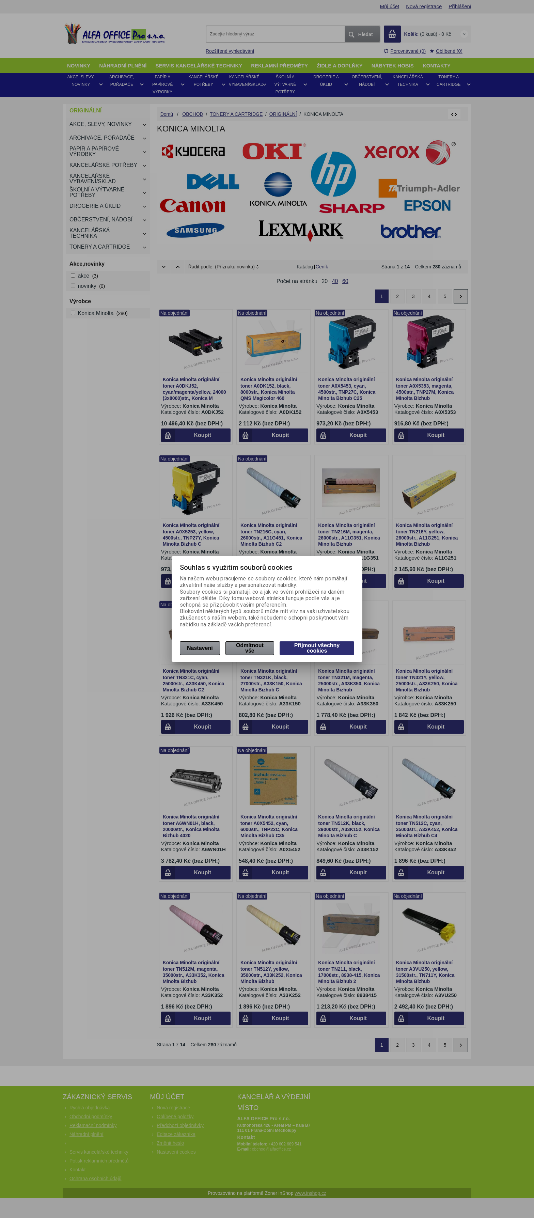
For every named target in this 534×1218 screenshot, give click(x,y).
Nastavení (200, 648)
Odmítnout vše (250, 648)
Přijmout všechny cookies (317, 648)
